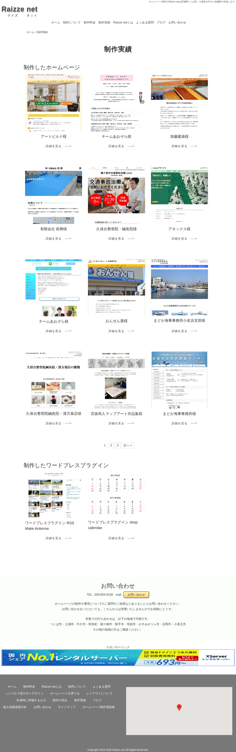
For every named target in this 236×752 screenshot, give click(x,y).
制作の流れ (60, 700)
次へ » (127, 445)
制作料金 (90, 22)
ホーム (55, 22)
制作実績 (104, 22)
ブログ (161, 22)
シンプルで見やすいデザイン (24, 693)
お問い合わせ (177, 22)
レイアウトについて (99, 693)
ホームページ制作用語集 (98, 707)
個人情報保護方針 (15, 707)
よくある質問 (145, 22)
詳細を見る (53, 146)
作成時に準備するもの (31, 700)
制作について (72, 22)
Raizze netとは (123, 22)
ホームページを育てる (65, 693)
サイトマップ (67, 707)
